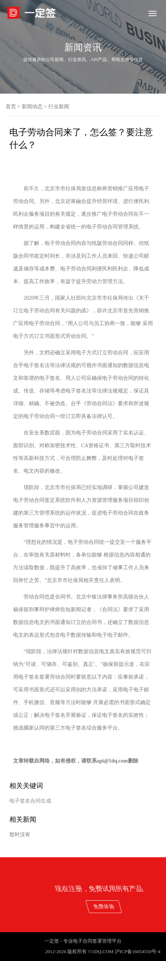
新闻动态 (32, 106)
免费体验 (141, 906)
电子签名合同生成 (30, 801)
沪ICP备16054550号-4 (137, 951)
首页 (11, 106)
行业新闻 (58, 106)
